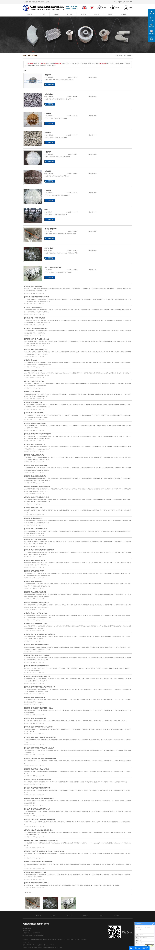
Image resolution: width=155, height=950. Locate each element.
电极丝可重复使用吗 (36, 402)
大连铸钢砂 (50, 77)
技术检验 (83, 14)
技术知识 (27, 381)
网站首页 (29, 14)
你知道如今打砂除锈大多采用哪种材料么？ (43, 687)
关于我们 (42, 14)
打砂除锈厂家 (57, 118)
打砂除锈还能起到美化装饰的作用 (40, 676)
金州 (39, 947)
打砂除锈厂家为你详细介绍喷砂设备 (41, 779)
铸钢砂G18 (47, 75)
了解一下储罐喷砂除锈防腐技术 (40, 328)
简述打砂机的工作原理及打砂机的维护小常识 (43, 737)
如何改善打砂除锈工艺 (37, 571)
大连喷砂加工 (66, 939)
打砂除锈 (51, 118)
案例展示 (96, 14)
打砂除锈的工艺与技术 (37, 381)
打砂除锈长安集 (66, 156)
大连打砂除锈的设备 (36, 286)
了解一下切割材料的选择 (38, 318)
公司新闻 (27, 297)
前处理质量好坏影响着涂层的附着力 (41, 434)
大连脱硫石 (47, 132)
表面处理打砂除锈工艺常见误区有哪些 (42, 830)
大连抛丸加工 (73, 939)
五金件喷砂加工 (48, 248)
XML (131, 2)
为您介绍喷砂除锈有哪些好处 (39, 528)
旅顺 (47, 947)
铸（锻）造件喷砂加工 (50, 229)
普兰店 (42, 947)
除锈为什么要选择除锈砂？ (38, 476)
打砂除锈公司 (52, 156)
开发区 (35, 947)
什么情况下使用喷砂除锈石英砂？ (40, 486)
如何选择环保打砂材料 (37, 413)
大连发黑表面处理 (81, 939)
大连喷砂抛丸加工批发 (65, 253)
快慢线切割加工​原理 (36, 507)
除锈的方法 (34, 360)
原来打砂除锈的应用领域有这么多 (40, 809)
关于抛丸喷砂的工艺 (36, 518)
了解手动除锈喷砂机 (36, 307)
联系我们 (110, 14)
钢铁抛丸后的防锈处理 (37, 455)
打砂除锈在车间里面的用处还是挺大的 (42, 727)
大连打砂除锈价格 (69, 79)
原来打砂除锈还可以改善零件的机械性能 (42, 798)
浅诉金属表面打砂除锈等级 (38, 592)
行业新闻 (27, 286)
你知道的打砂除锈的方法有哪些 (40, 666)
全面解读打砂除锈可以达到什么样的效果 (42, 748)
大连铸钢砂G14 (48, 94)
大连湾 (56, 947)
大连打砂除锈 (52, 79)
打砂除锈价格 (66, 176)
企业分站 (116, 2)
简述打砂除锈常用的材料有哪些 (40, 644)
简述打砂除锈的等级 (36, 581)
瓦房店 (60, 947)
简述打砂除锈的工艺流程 (38, 560)
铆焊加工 (47, 209)
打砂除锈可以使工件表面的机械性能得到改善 (43, 758)
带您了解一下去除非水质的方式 (40, 339)
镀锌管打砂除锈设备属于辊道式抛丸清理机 (43, 634)
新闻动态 (56, 14)
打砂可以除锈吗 (35, 391)
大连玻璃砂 (47, 152)
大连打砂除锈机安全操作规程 (39, 465)
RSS (127, 2)
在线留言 (123, 14)
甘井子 (53, 947)
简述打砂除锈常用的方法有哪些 (40, 769)
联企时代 (52, 945)
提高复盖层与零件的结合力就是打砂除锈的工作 (44, 840)
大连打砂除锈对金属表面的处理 (40, 297)
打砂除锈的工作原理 (36, 370)
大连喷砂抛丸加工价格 (54, 253)
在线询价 (49, 84)
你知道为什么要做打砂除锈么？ (40, 613)
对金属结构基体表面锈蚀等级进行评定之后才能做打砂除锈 (47, 851)
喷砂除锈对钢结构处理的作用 (39, 349)
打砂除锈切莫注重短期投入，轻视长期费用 (43, 819)
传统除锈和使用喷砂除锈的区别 (40, 497)
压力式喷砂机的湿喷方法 (38, 444)
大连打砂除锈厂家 (60, 79)
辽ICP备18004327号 (28, 945)
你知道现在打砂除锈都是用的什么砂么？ (42, 708)
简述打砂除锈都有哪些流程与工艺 (40, 788)
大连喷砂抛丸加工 (53, 233)
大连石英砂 (47, 190)
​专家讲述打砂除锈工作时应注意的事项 (41, 861)
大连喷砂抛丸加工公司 (63, 233)
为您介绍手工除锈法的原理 (38, 539)
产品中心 (69, 14)
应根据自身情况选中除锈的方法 (40, 602)
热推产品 (25, 947)
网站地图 (122, 2)
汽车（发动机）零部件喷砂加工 (53, 267)
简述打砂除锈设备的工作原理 (39, 623)
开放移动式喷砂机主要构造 (38, 423)
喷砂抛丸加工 (61, 272)
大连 (50, 947)
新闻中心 (85, 915)
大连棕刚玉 (47, 171)
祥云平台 (41, 945)
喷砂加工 (50, 231)
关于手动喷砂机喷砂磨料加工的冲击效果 (42, 550)
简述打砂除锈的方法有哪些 (38, 697)
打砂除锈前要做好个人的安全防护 (40, 655)
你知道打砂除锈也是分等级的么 (40, 883)
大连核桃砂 (47, 113)
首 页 (125, 55)
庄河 (45, 947)
